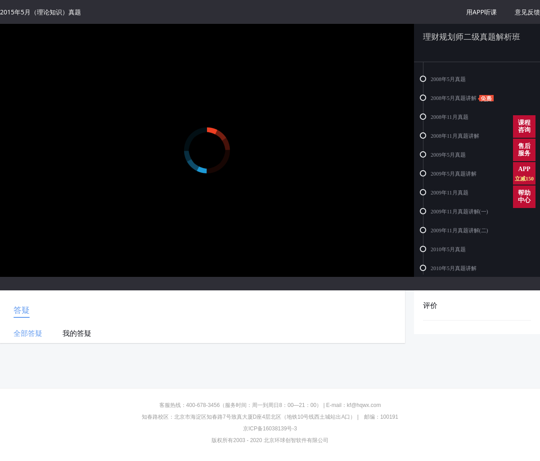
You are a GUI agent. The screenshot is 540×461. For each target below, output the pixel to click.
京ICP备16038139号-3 (270, 428)
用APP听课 (481, 12)
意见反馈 (527, 12)
